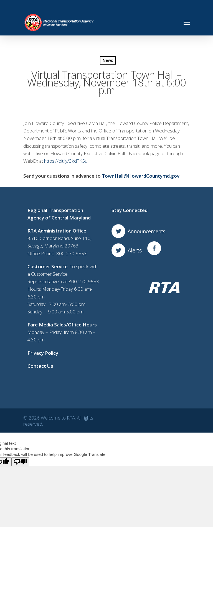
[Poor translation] (20, 461)
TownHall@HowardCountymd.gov (140, 176)
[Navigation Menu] (187, 22)
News (108, 60)
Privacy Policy (42, 353)
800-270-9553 (71, 253)
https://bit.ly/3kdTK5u (65, 161)
